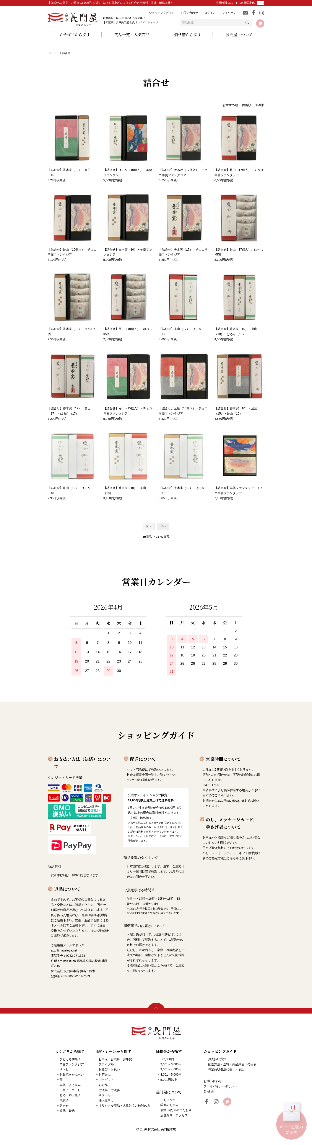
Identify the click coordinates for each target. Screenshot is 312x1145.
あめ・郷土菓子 (70, 1095)
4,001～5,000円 (171, 1074)
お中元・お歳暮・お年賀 (115, 1059)
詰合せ (66, 53)
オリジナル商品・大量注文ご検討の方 (124, 1105)
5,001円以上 (168, 1079)
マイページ (229, 12)
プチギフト (106, 1079)
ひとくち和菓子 (70, 1059)
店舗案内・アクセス (174, 1115)
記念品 (103, 1085)
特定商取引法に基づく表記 (226, 1069)
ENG (261, 3)
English (209, 1091)
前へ (149, 526)
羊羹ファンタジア (72, 1064)
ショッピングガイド (161, 12)
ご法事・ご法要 (109, 1090)
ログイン (210, 12)
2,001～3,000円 (171, 1064)
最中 (63, 1079)
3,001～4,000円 (171, 1069)
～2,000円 (167, 1059)
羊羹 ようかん (70, 1085)
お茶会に (105, 1074)
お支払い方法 (217, 1059)
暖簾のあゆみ (169, 1105)
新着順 (259, 105)
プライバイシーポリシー (220, 1086)
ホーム (53, 53)
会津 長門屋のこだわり (176, 1110)
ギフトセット (108, 1095)
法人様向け (106, 1100)
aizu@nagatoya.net (231, 800)
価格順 (246, 105)
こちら (231, 858)
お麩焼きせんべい (72, 1074)
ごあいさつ (168, 1100)
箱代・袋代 (67, 1110)
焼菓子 (64, 1100)
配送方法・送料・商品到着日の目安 (232, 1064)
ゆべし (64, 1069)
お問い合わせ (189, 12)
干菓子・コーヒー (72, 1090)
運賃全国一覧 (145, 774)
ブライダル (106, 1064)
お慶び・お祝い (109, 1069)
